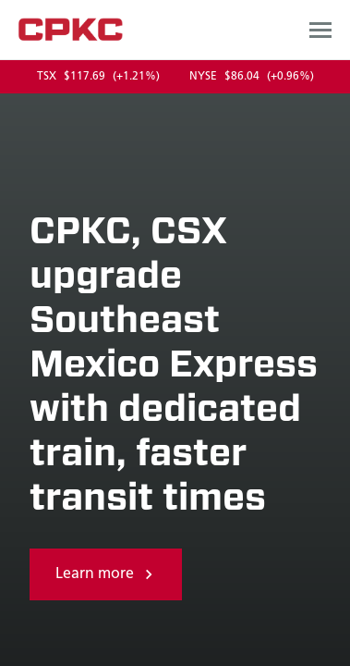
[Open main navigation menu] (320, 29)
